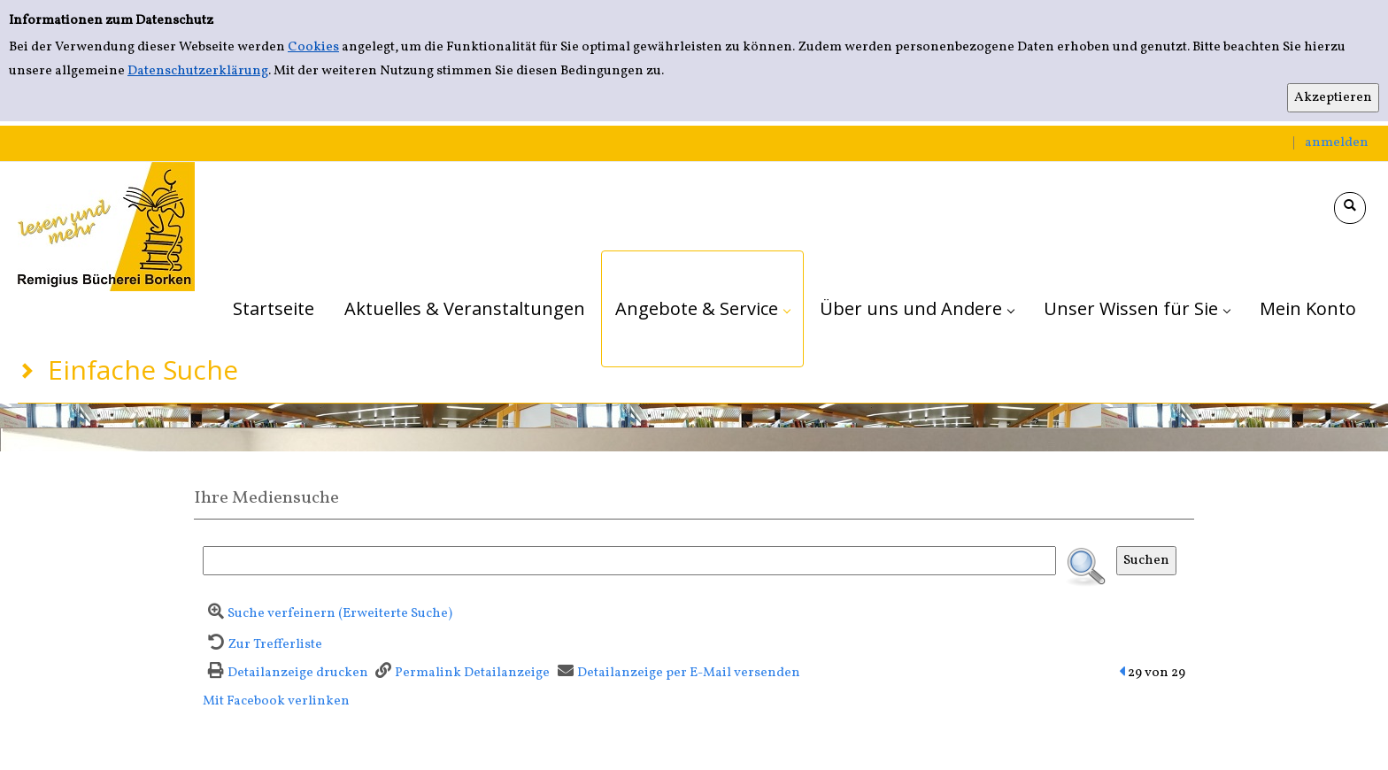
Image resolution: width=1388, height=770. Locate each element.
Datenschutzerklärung (197, 71)
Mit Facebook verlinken (276, 701)
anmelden (1337, 143)
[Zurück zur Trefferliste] (262, 644)
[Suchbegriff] (629, 560)
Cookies (313, 47)
